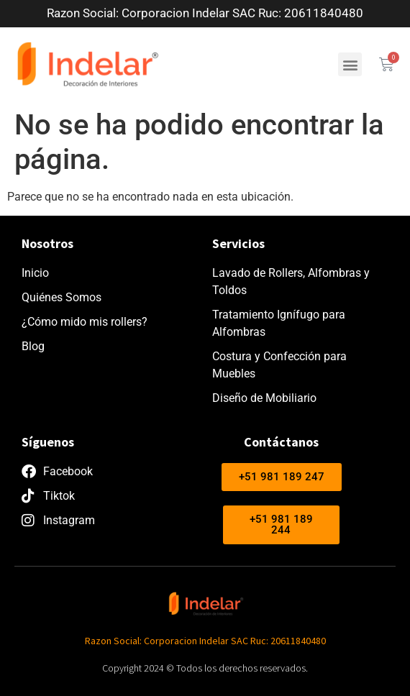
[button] (350, 64)
